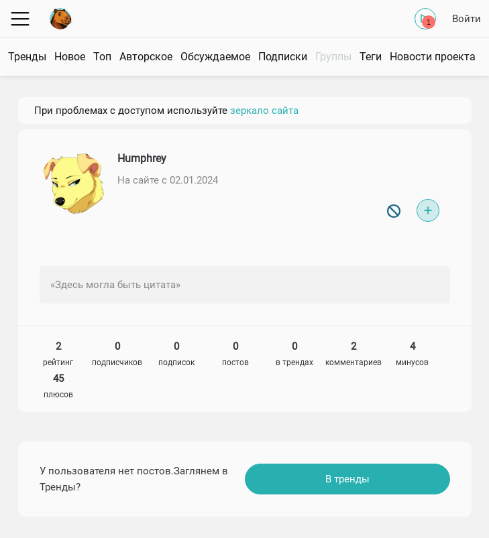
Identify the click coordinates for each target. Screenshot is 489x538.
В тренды (347, 479)
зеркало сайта (264, 111)
